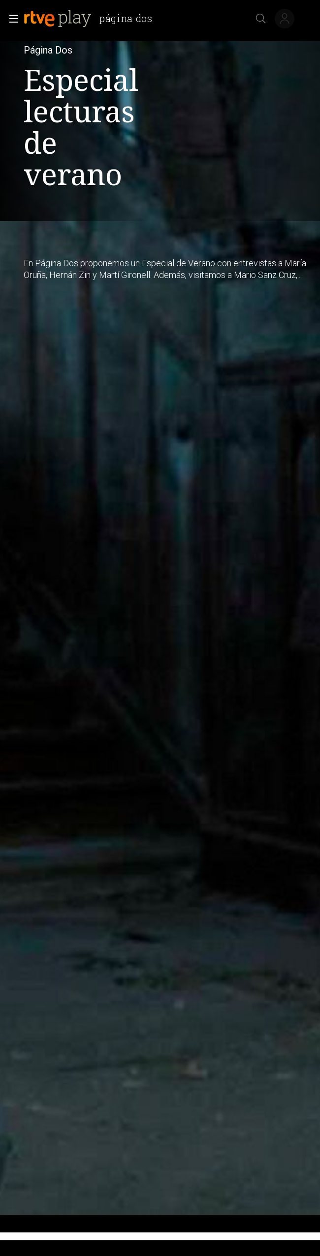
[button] (11, 18)
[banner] (92, 18)
